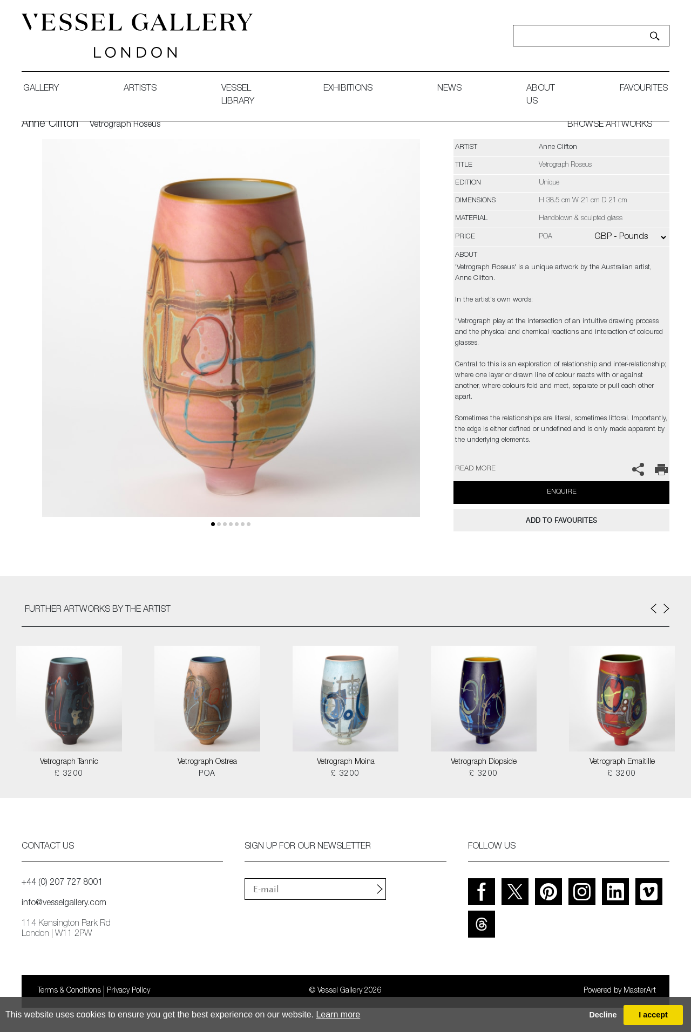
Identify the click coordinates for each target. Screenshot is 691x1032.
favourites (644, 89)
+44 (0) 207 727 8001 (62, 883)
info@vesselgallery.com (64, 903)
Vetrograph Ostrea (207, 762)
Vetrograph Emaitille (622, 762)
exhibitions (347, 89)
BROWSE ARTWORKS (609, 125)
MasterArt (640, 991)
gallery (41, 89)
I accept (653, 1014)
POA (207, 774)
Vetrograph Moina (346, 762)
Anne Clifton (50, 124)
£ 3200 (69, 774)
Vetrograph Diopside (484, 762)
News (449, 89)
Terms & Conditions (69, 991)
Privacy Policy (128, 991)
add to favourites (561, 520)
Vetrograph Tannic (69, 762)
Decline (603, 1014)
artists (140, 89)
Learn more (338, 1014)
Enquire (562, 492)
